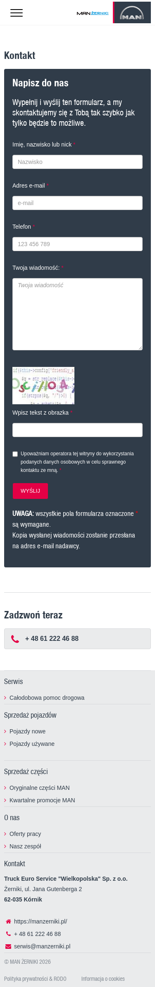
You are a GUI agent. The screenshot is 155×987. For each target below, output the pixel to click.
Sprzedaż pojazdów (30, 714)
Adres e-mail (28, 185)
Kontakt (14, 863)
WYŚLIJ (30, 491)
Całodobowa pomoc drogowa (47, 697)
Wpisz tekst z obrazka (40, 412)
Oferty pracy (25, 834)
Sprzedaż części (26, 771)
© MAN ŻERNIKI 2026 (27, 961)
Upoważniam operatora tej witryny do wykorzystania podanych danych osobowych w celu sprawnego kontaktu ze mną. (77, 462)
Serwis (13, 681)
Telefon (21, 226)
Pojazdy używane (32, 743)
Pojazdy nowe (27, 731)
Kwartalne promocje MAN (42, 800)
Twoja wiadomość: (36, 267)
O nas (11, 817)
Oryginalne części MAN (40, 787)
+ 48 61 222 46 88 (32, 934)
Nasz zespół (25, 846)
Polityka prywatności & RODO (35, 978)
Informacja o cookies (103, 978)
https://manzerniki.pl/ (35, 921)
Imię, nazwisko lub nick (42, 144)
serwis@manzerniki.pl (37, 946)
